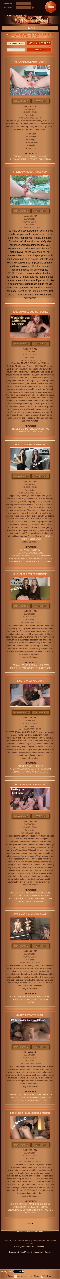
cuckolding (29, 156)
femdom (17, 156)
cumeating (45, 159)
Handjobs (24, 432)
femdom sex (44, 996)
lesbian (16, 665)
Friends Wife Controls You (30, 172)
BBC (45, 1100)
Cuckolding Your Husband (30, 444)
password (7, 7)
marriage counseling (22, 555)
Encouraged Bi (16, 1210)
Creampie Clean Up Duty (30, 62)
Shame (48, 561)
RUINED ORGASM (19, 1204)
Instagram (38, 1252)
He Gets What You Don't (30, 681)
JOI (50, 558)
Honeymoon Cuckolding (30, 784)
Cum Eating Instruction (39, 898)
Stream (40, 101)
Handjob (35, 896)
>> (31, 1276)
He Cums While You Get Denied (30, 312)
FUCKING (45, 896)
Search (39, 49)
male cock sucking (39, 1204)
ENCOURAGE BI (16, 898)
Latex (13, 996)
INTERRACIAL (44, 769)
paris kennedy (44, 668)
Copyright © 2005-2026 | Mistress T (30, 1246)
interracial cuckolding (23, 769)
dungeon (43, 999)
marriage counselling (30, 553)
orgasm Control (39, 429)
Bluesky (48, 1252)
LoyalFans (24, 1252)
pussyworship (18, 159)
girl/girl (44, 665)
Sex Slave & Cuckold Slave (30, 914)
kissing (13, 668)
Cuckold (19, 1100)
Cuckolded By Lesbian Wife (30, 574)
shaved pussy (25, 766)
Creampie (43, 156)
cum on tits (16, 1097)
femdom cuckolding (24, 999)
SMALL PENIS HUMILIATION (34, 558)
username (7, 3)
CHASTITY (14, 558)
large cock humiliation (26, 1207)
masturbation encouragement (26, 561)
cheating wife (43, 555)
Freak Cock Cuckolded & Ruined (30, 1113)
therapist (35, 550)
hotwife (32, 159)
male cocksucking (40, 893)
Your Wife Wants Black (30, 1015)
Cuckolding (30, 112)
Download (21, 101)
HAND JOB (37, 432)
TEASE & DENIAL (20, 429)
